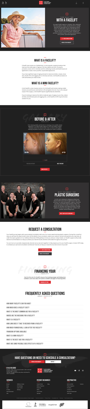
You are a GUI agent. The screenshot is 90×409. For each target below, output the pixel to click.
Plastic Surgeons (70, 386)
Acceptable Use (55, 398)
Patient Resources (43, 380)
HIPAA (38, 389)
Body (8, 386)
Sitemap (61, 398)
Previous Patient (29, 164)
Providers (69, 387)
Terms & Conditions (39, 398)
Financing (39, 387)
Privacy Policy (47, 398)
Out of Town (39, 391)
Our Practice (71, 380)
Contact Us (69, 389)
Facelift (45, 160)
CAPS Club (69, 393)
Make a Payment (40, 386)
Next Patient (61, 164)
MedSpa (19, 389)
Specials (38, 393)
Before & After (70, 384)
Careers (81, 384)
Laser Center (20, 387)
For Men (8, 389)
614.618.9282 (11, 368)
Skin (7, 393)
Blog (48, 384)
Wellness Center (20, 384)
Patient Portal (40, 384)
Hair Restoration (10, 391)
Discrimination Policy (69, 398)
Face (8, 387)
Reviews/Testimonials (72, 391)
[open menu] (83, 3)
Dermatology (20, 386)
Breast (8, 384)
